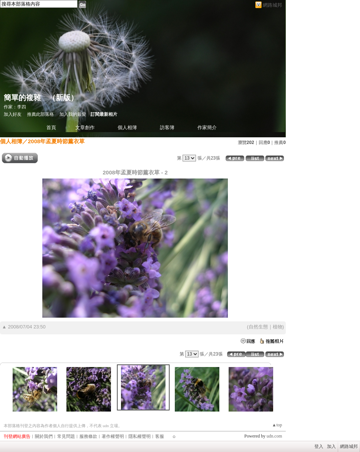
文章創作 (85, 127)
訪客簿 (167, 127)
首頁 (51, 127)
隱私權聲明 (139, 436)
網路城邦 (272, 5)
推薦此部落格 (40, 114)
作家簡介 (207, 127)
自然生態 (258, 327)
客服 (159, 436)
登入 (318, 446)
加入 (331, 446)
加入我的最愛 (72, 114)
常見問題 (66, 436)
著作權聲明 (113, 436)
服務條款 (88, 436)
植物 (277, 327)
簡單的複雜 (22, 98)
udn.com (274, 436)
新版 (63, 98)
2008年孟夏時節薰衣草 (56, 141)
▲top (277, 425)
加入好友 (13, 114)
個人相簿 (127, 127)
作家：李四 (15, 106)
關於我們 (44, 436)
